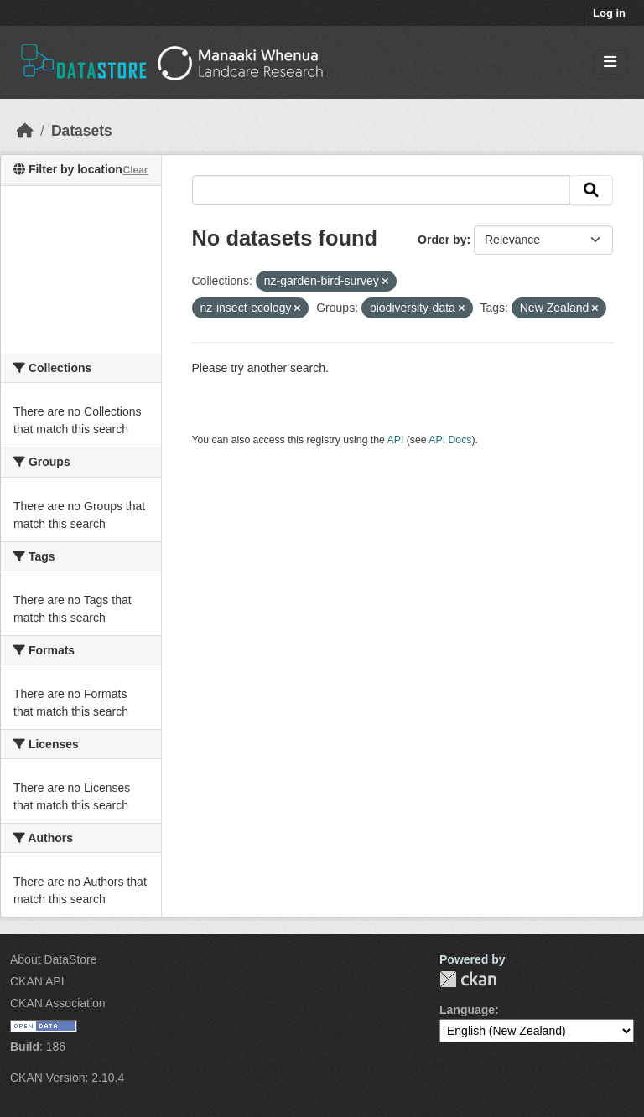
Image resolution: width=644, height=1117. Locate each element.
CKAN (467, 979)
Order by (442, 239)
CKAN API (37, 981)
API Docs (449, 440)
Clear (135, 170)
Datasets (81, 130)
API (395, 440)
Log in (609, 13)
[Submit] (591, 190)
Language (467, 1009)
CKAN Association (58, 1003)
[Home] (25, 130)
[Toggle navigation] (610, 62)
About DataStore (53, 959)
